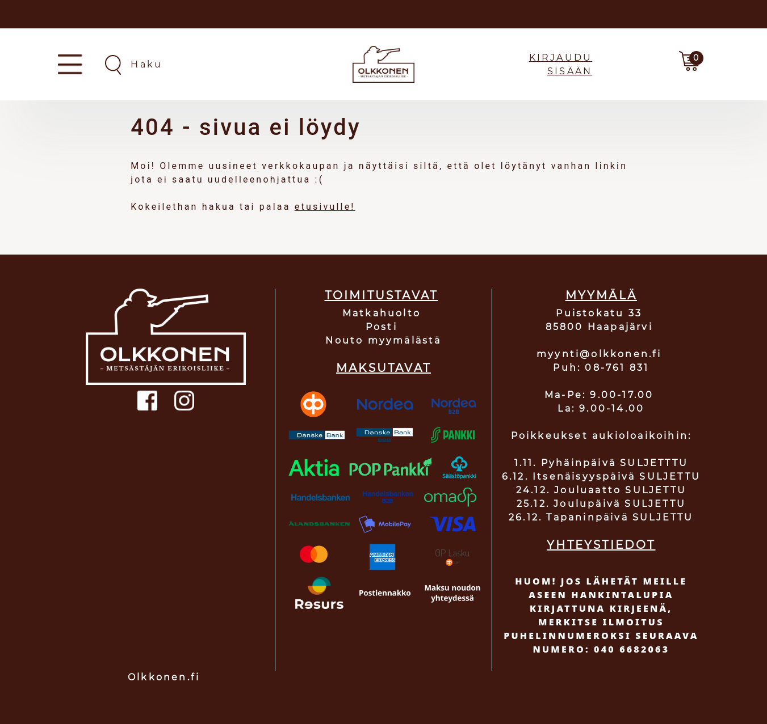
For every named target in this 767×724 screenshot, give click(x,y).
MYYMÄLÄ (601, 295)
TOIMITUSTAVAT (381, 295)
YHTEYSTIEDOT (601, 545)
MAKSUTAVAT (383, 368)
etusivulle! (325, 206)
